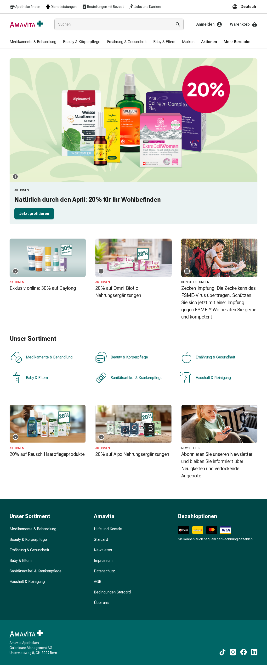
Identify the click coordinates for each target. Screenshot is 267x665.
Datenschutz (104, 571)
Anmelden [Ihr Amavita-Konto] (209, 24)
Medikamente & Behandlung (42, 357)
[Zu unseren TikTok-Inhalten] (222, 652)
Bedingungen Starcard (112, 592)
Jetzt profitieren (34, 213)
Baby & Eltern (29, 378)
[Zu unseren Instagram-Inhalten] (233, 652)
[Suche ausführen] (178, 24)
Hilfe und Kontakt (108, 529)
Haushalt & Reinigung (205, 378)
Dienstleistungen (61, 7)
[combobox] (112, 24)
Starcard (101, 539)
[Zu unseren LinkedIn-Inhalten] (254, 652)
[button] (244, 7)
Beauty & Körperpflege (121, 357)
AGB (97, 581)
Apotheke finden (25, 7)
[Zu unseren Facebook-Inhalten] (243, 652)
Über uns (101, 602)
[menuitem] (33, 42)
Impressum (103, 560)
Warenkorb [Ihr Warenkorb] (243, 24)
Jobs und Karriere (145, 7)
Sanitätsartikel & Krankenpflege (129, 378)
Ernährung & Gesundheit (207, 357)
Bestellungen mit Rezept (102, 7)
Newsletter (103, 550)
